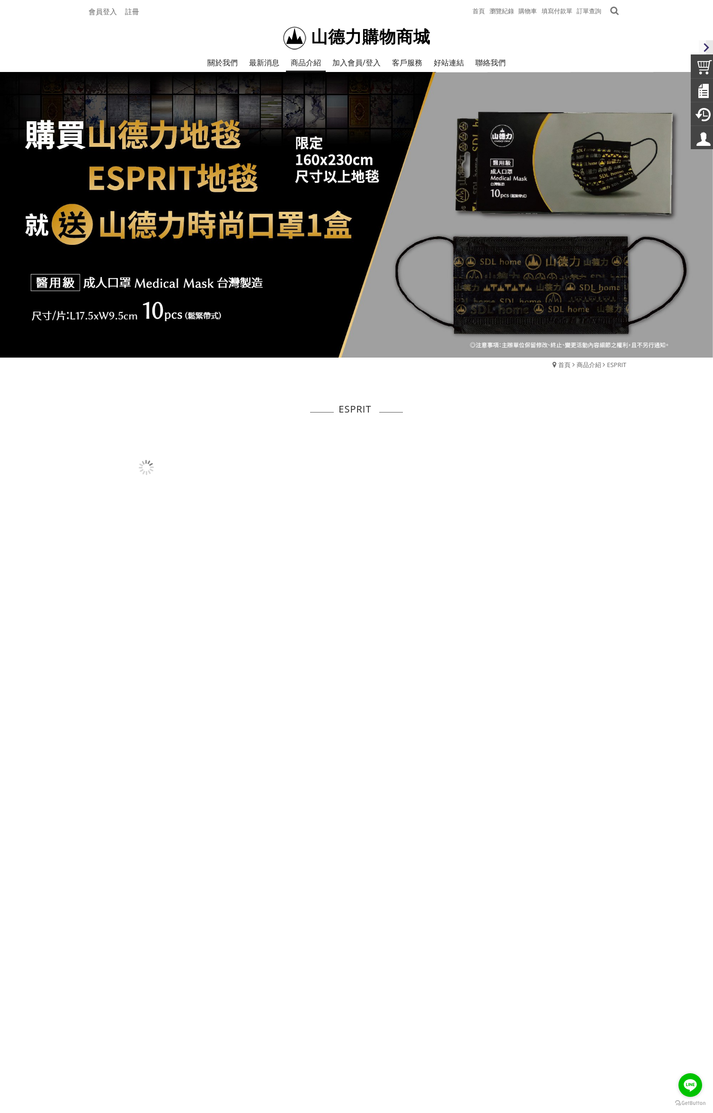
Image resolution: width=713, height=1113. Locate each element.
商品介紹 (589, 364)
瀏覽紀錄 (502, 11)
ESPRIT (616, 364)
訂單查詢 (589, 11)
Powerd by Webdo (356, 1083)
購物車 (527, 11)
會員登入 (103, 11)
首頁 (564, 364)
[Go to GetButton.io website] (690, 1103)
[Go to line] (690, 1085)
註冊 (132, 11)
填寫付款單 (557, 11)
